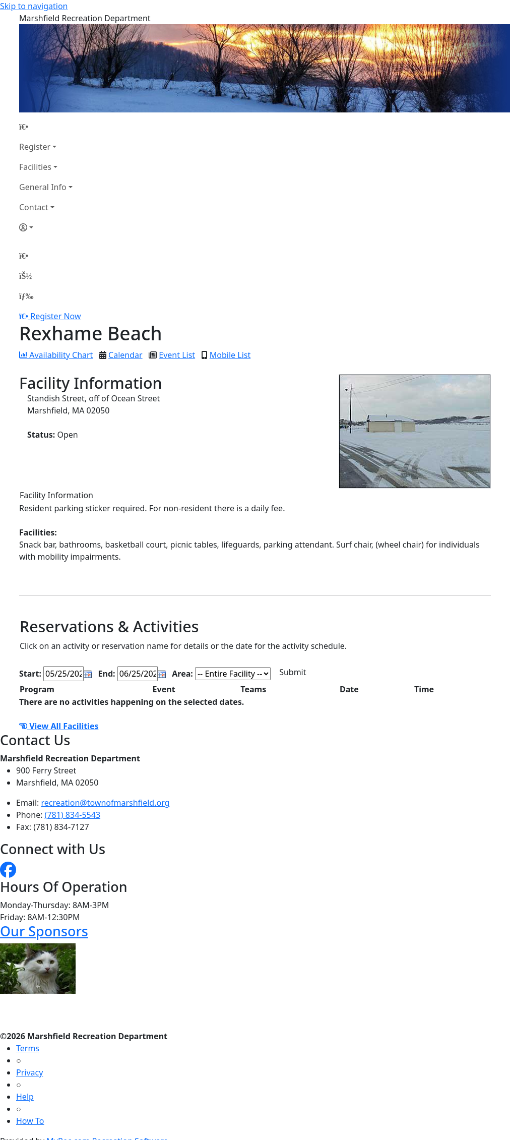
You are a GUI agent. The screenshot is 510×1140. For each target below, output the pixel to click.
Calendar (125, 355)
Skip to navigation (34, 6)
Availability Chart (56, 355)
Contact (33, 207)
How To (30, 1120)
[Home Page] (46, 126)
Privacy (29, 1072)
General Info (43, 187)
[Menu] (26, 296)
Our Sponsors (44, 931)
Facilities (35, 166)
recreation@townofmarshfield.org (105, 802)
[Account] (46, 227)
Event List (177, 355)
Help (25, 1096)
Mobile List (230, 355)
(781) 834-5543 (72, 814)
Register (34, 146)
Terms (27, 1048)
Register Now (55, 316)
